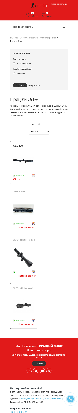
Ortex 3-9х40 (49, 146)
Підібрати (20, 85)
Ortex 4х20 (18, 146)
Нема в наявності (57, 181)
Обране (32, 15)
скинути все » (34, 85)
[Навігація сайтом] (64, 27)
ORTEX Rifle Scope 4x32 (23, 194)
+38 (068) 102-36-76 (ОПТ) (21, 321)
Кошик (46, 15)
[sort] (39, 132)
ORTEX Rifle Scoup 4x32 (54, 194)
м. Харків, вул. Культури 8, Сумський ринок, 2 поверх (41, 304)
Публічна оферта (17, 390)
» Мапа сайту (46, 393)
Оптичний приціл (23, 63)
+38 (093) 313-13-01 (18, 318)
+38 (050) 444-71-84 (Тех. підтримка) (25, 324)
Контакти (39, 269)
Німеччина (20, 73)
